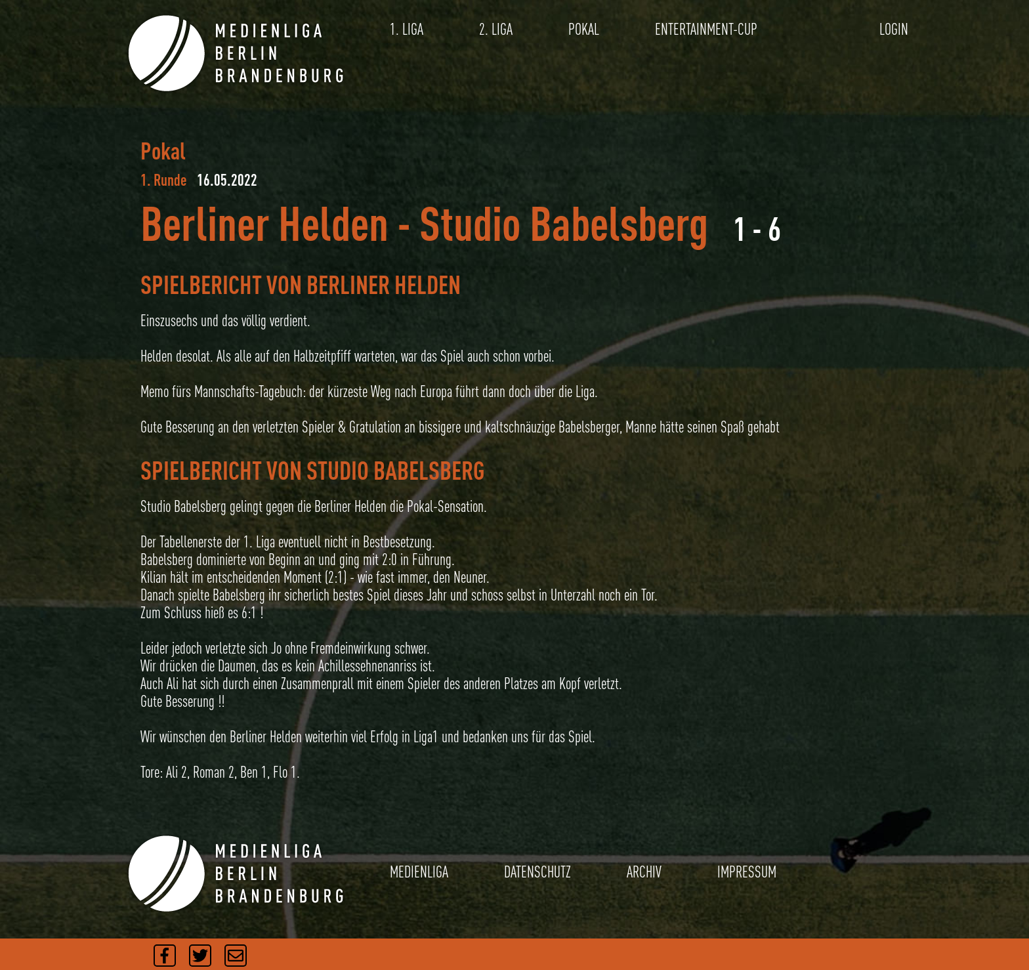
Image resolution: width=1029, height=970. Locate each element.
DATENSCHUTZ (537, 872)
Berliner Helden (264, 223)
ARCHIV (644, 872)
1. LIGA (406, 29)
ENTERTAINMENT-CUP (706, 29)
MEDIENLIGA (419, 872)
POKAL (583, 29)
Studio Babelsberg (563, 223)
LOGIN (893, 29)
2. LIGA (496, 29)
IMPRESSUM (746, 872)
